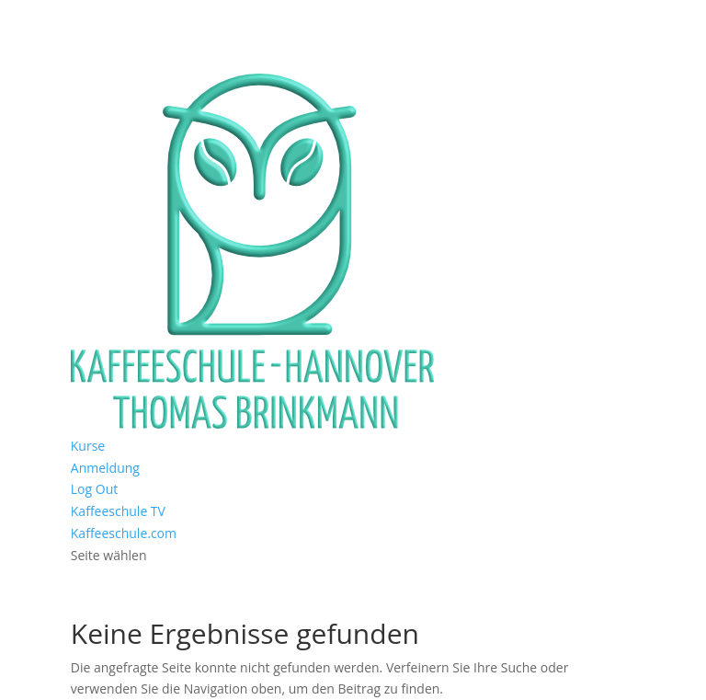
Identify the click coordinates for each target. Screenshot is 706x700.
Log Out (94, 489)
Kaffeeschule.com (123, 533)
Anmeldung (105, 467)
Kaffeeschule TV (118, 511)
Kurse (88, 445)
